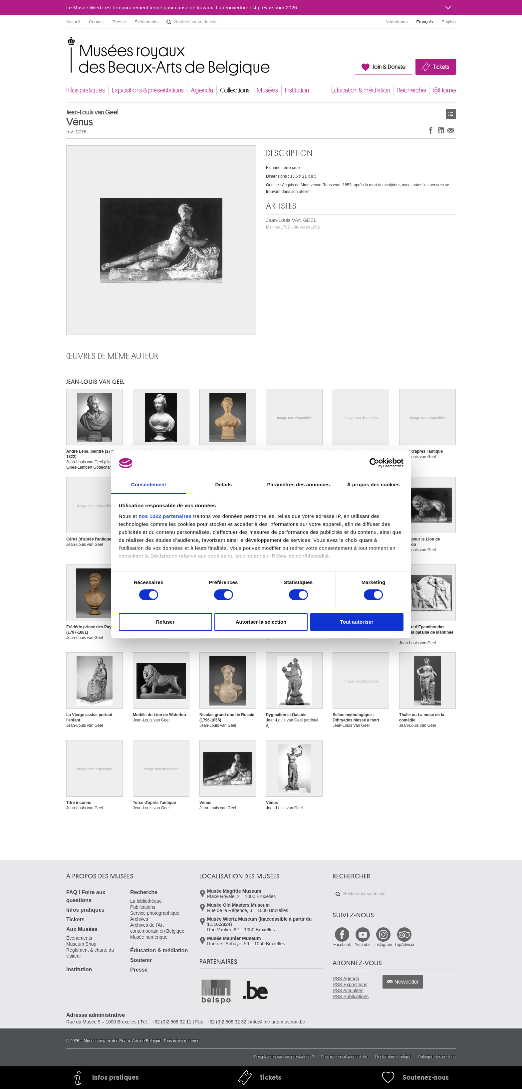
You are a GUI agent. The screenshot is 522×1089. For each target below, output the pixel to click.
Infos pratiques (85, 90)
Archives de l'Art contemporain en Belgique (157, 928)
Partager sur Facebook (431, 130)
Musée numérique (148, 937)
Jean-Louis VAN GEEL (293, 223)
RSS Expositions (350, 984)
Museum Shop (81, 944)
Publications (142, 907)
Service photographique (154, 913)
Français (424, 21)
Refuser (165, 622)
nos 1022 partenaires (164, 516)
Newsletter (406, 982)
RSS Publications (351, 996)
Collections (235, 90)
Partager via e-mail (451, 130)
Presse (119, 21)
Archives (139, 919)
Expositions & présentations (148, 90)
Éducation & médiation (360, 90)
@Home (444, 90)
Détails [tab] (223, 484)
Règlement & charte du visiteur (90, 953)
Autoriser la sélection (261, 622)
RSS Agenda (346, 978)
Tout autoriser (357, 622)
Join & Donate (389, 67)
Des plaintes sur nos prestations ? (284, 1056)
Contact (96, 21)
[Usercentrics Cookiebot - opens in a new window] (374, 463)
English (448, 21)
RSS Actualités (348, 990)
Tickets (441, 67)
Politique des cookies (437, 1056)
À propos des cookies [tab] (373, 484)
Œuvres (451, 114)
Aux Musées (81, 929)
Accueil (73, 21)
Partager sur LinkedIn (441, 130)
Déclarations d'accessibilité (345, 1056)
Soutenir (141, 960)
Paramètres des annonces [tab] (298, 484)
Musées (267, 90)
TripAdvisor (404, 944)
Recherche (411, 90)
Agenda (202, 90)
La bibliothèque (146, 901)
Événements (146, 21)
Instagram (383, 944)
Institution (297, 90)
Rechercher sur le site (169, 22)
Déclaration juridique (393, 1056)
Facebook (342, 944)
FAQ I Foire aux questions (85, 896)
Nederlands (397, 21)
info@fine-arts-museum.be (277, 1021)
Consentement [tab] (148, 484)
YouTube (363, 944)
